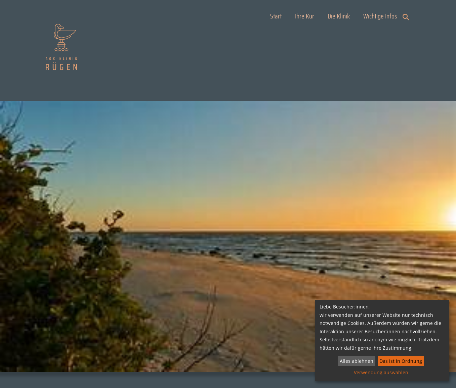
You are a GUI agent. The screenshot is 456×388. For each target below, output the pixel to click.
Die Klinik (339, 16)
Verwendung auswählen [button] (381, 372)
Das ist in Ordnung (400, 361)
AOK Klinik (61, 47)
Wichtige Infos (380, 16)
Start (276, 16)
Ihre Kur (304, 16)
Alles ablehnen (356, 361)
